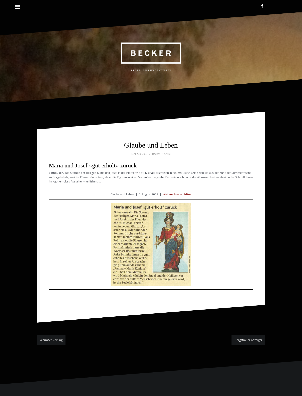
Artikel (167, 154)
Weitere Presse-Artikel (177, 194)
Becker (156, 154)
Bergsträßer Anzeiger (248, 340)
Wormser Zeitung (51, 340)
